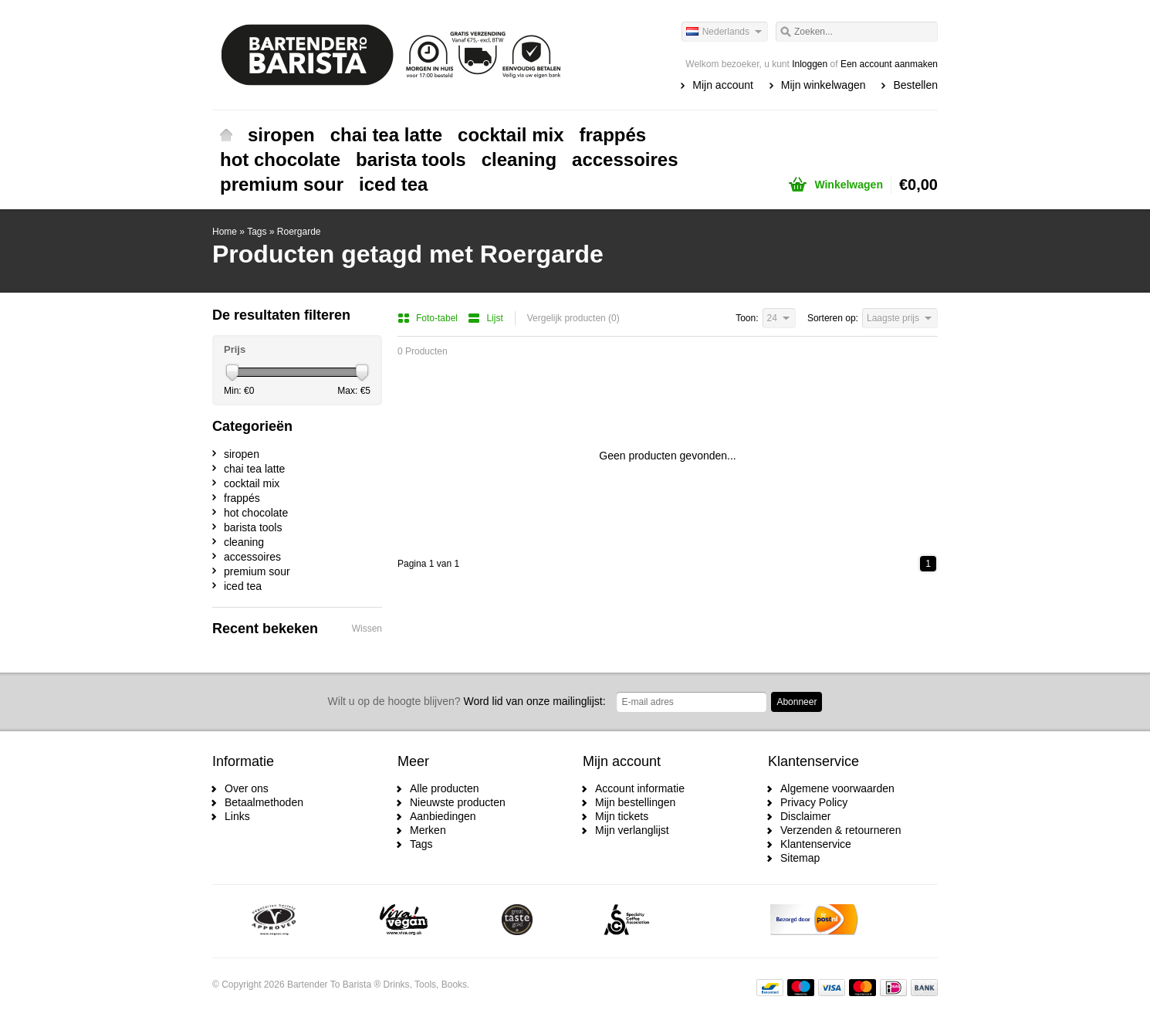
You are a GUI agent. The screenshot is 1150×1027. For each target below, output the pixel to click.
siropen (281, 134)
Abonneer (796, 702)
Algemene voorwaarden (837, 788)
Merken (428, 830)
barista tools (411, 159)
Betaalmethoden (264, 802)
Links (237, 816)
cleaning (519, 159)
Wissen (367, 628)
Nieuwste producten (458, 802)
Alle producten (444, 788)
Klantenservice (815, 844)
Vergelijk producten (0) (573, 318)
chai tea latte (386, 134)
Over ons (247, 788)
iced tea (393, 184)
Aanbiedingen (443, 816)
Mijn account (722, 85)
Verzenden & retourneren (840, 830)
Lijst (485, 318)
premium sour (281, 184)
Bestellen (915, 85)
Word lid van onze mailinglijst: (467, 701)
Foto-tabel (428, 318)
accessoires (625, 159)
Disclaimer (805, 816)
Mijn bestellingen (635, 802)
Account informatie (640, 788)
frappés (613, 134)
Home (226, 135)
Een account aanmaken (889, 64)
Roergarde (299, 231)
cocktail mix (510, 134)
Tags (256, 231)
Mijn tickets (621, 816)
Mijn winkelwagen (823, 85)
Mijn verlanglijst (632, 830)
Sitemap (800, 858)
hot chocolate (280, 159)
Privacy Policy (813, 802)
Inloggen (809, 64)
